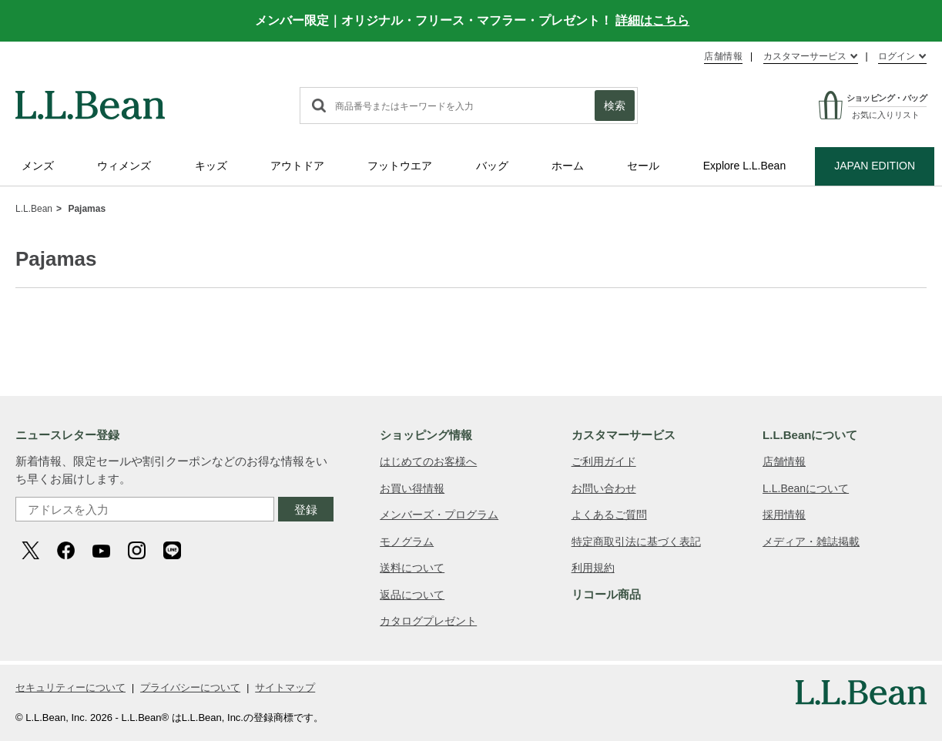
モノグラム (407, 541)
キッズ (211, 165)
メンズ (38, 165)
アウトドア (297, 165)
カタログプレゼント (428, 621)
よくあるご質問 (609, 514)
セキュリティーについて (70, 687)
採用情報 (784, 514)
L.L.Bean (33, 208)
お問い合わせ (604, 488)
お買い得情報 (412, 488)
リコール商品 (606, 594)
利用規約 (593, 568)
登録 (305, 509)
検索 (614, 105)
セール (643, 165)
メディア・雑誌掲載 (811, 541)
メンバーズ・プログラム (439, 514)
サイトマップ (285, 687)
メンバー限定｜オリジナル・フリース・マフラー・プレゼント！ (472, 20)
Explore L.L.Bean (744, 165)
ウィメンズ (124, 165)
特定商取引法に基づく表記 (636, 541)
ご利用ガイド (604, 461)
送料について (412, 568)
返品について (412, 594)
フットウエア (399, 165)
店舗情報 (723, 56)
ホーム (567, 165)
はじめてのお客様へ (428, 461)
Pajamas (87, 208)
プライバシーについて (190, 687)
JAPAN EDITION (874, 165)
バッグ (492, 165)
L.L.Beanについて (806, 488)
